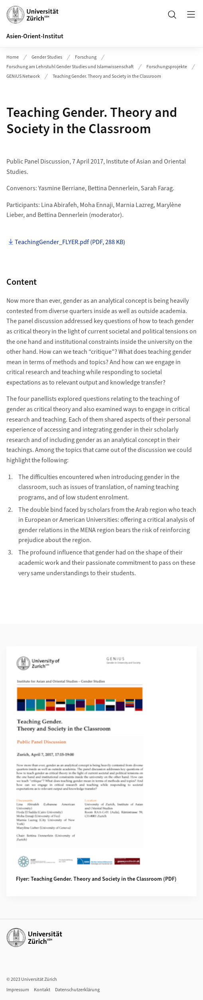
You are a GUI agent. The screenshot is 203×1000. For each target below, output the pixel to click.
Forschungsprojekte (166, 66)
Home (12, 57)
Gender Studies (47, 57)
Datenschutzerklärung (77, 989)
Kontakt (42, 989)
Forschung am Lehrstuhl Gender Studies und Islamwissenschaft (70, 66)
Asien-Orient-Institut (34, 36)
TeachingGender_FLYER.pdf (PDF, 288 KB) (70, 242)
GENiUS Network (23, 76)
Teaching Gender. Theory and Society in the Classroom (107, 76)
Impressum (17, 989)
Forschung (86, 57)
